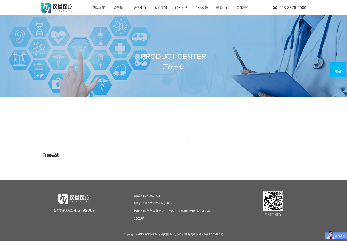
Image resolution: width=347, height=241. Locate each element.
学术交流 (202, 8)
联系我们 (243, 8)
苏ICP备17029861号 (211, 234)
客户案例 (160, 8)
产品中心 (140, 8)
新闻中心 (222, 8)
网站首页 (99, 8)
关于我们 (119, 8)
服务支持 (181, 8)
